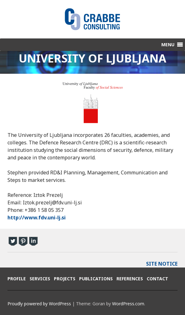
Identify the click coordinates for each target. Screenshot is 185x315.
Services (40, 279)
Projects (64, 279)
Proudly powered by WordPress (39, 304)
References (129, 279)
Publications (96, 279)
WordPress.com (128, 304)
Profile (16, 279)
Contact (157, 279)
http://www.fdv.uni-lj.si (36, 217)
